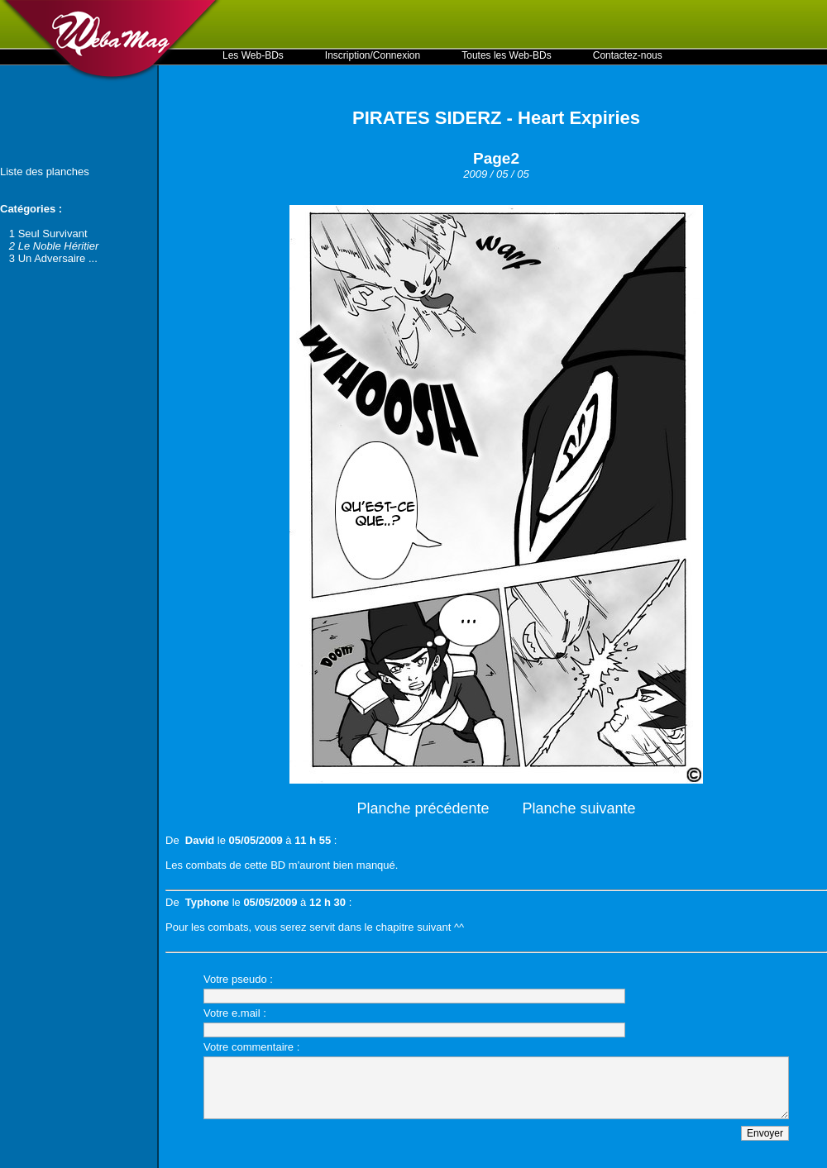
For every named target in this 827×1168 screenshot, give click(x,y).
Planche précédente (422, 808)
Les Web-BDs (253, 55)
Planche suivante (579, 808)
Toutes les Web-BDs (506, 55)
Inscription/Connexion (372, 55)
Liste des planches (44, 171)
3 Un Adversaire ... (53, 258)
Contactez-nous (627, 55)
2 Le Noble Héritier (53, 246)
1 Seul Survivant (48, 233)
